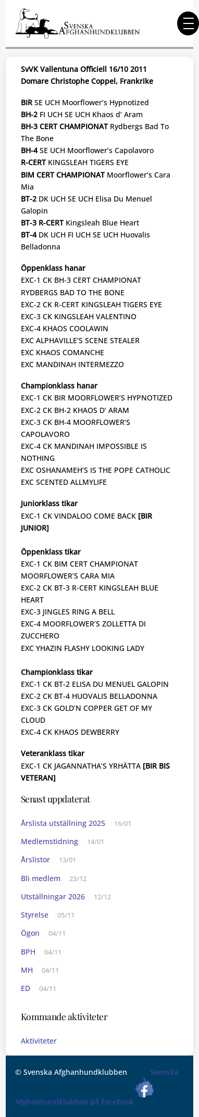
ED (25, 988)
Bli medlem (40, 878)
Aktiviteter (39, 1041)
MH (27, 970)
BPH (28, 952)
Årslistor (35, 859)
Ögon (30, 933)
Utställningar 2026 (53, 896)
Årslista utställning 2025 (63, 823)
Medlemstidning (49, 841)
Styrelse (34, 915)
